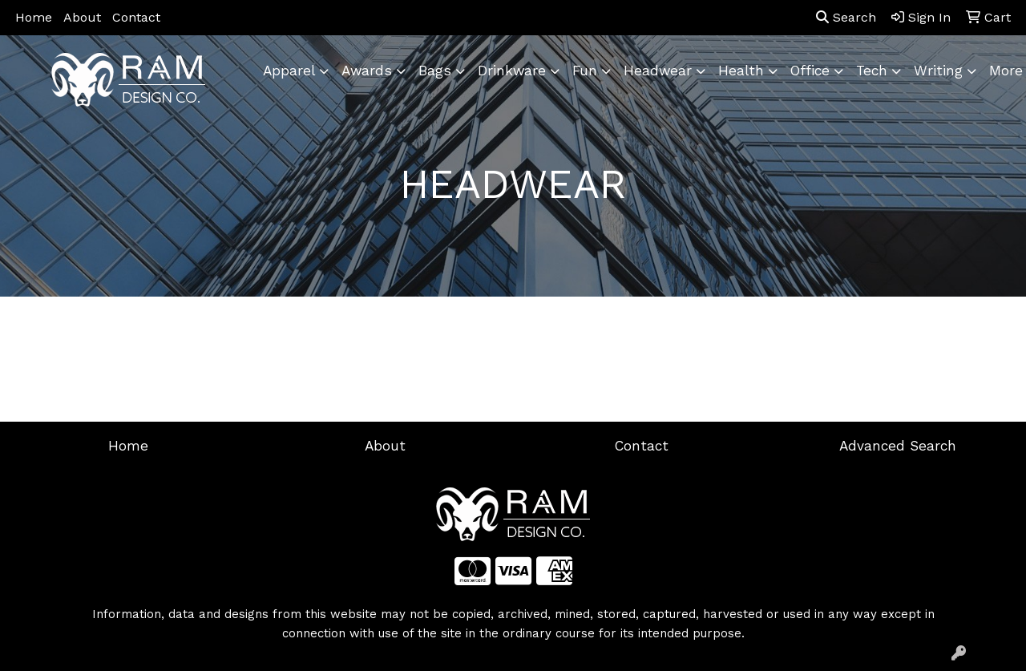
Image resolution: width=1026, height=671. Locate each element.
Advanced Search (897, 446)
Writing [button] (938, 71)
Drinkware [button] (512, 71)
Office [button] (810, 71)
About (82, 17)
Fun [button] (584, 71)
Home (33, 17)
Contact (136, 17)
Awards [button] (366, 71)
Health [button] (741, 71)
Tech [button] (871, 71)
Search (846, 17)
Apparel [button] (289, 71)
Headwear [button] (658, 71)
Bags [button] (434, 71)
